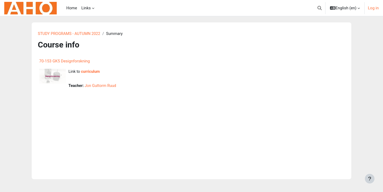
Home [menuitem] (71, 8)
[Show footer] (369, 178)
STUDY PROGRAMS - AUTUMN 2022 (70, 33)
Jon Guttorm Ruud (101, 86)
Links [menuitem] (86, 8)
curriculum (91, 72)
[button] (319, 8)
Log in (373, 8)
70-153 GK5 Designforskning (64, 61)
